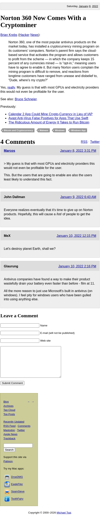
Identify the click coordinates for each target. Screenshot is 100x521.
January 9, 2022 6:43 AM (78, 197)
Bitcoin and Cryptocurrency (18, 130)
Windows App (78, 130)
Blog (6, 407)
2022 (95, 6)
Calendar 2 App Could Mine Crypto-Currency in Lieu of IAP (50, 114)
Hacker (24, 35)
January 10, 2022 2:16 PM (77, 266)
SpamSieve (17, 497)
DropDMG (17, 483)
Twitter (95, 141)
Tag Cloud (9, 416)
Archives (8, 411)
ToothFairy (17, 504)
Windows (60, 130)
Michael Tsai (64, 518)
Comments (24, 431)
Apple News (10, 440)
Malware (44, 130)
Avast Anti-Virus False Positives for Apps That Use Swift (48, 118)
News (34, 35)
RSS (84, 141)
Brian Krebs (8, 35)
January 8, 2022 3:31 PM (78, 150)
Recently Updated (13, 427)
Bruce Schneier (26, 99)
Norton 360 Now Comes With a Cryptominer (43, 21)
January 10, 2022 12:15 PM (76, 235)
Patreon (8, 467)
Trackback (9, 444)
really (11, 87)
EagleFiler (17, 490)
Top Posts (9, 420)
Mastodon (9, 436)
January (83, 6)
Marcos (9, 150)
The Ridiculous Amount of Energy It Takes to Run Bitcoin (48, 122)
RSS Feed (9, 431)
